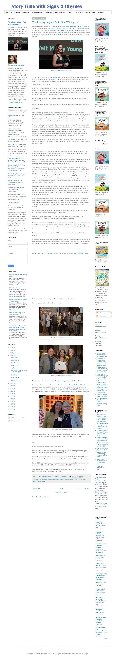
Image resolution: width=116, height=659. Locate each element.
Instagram (98, 330)
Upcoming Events (37, 12)
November (14, 360)
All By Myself (69, 389)
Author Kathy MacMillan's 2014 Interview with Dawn (102, 461)
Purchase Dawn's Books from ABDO (102, 395)
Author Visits (79, 12)
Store (70, 12)
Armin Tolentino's (47, 253)
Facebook (98, 341)
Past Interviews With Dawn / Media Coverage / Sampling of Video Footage (102, 425)
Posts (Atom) (44, 497)
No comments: (63, 476)
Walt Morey (52, 79)
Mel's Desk (99, 609)
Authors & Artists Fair (14, 129)
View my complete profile (15, 102)
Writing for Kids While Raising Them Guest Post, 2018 (102, 454)
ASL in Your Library (101, 503)
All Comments (14, 421)
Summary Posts (90, 12)
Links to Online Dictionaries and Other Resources (102, 354)
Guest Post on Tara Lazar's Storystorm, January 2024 (102, 444)
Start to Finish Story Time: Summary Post (17, 313)
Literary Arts (62, 32)
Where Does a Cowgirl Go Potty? (16, 167)
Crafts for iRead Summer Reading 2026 (100, 525)
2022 (11, 383)
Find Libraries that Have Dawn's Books (102, 400)
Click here (11, 115)
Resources (26, 12)
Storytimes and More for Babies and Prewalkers (100, 537)
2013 (11, 406)
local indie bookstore (82, 391)
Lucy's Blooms (14, 160)
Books (18, 12)
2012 (11, 409)
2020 (11, 388)
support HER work (58, 391)
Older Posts (86, 488)
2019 (11, 391)
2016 (11, 399)
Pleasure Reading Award (57, 479)
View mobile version (61, 492)
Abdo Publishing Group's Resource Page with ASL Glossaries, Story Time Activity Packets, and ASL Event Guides (102, 387)
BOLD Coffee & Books (14, 120)
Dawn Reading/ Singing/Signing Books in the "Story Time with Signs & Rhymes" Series (102, 369)
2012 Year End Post (15, 288)
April (12, 368)
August (13, 365)
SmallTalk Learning (60, 12)
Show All (106, 638)
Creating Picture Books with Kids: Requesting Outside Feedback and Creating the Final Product (17, 328)
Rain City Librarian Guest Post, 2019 (102, 449)
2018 (11, 393)
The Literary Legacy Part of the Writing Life (55, 22)
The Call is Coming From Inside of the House (101, 567)
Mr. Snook (47, 479)
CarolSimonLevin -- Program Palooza (101, 545)
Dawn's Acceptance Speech (79, 253)
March (13, 375)
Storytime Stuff (100, 589)
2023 (11, 355)
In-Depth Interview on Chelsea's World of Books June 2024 (102, 433)
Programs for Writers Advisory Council (60, 28)
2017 (11, 396)
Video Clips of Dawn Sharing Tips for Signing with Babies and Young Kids (102, 377)
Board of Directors (84, 28)
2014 (11, 404)
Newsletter (101, 12)
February (14, 377)
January (13, 380)
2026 (11, 347)
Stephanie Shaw (74, 385)
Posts (11, 417)
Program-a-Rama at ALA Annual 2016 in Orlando (101, 632)
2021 (11, 386)
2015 (11, 401)
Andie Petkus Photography (65, 70)
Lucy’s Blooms (56, 115)
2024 (11, 353)
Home (61, 488)
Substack (97, 325)
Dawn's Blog (9, 12)
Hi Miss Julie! (100, 564)
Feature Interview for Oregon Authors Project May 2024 (102, 439)
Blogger (86, 653)
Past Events (48, 12)
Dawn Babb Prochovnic (17, 65)
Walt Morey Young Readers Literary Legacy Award (70, 26)
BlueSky (97, 336)
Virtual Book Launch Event (15, 158)
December (14, 357)
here (79, 381)
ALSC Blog (99, 522)
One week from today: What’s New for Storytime (101, 582)
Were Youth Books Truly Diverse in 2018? (101, 602)
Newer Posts (36, 488)
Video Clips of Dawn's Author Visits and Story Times (101, 361)
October (13, 363)
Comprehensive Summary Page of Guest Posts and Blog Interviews (102, 417)
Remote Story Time (13, 165)
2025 (11, 350)
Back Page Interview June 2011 (101, 467)
